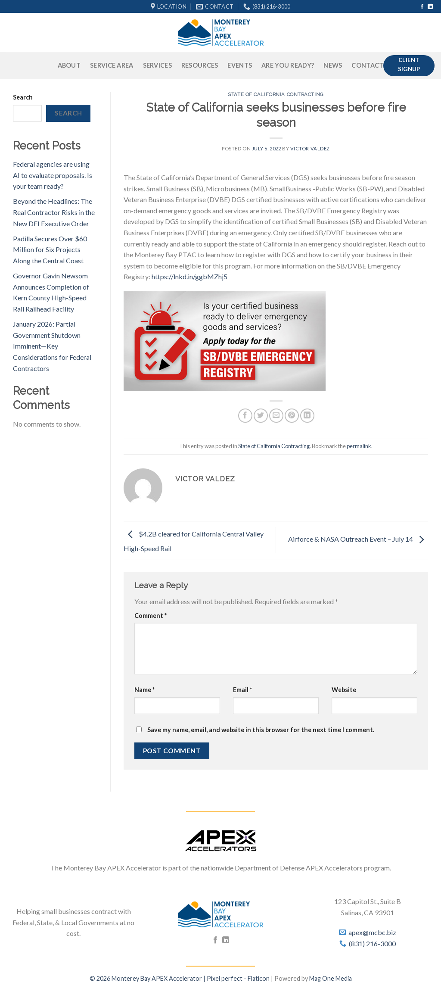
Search (23, 97)
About (69, 65)
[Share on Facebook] (245, 416)
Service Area (111, 65)
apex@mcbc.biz (372, 932)
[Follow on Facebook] (422, 7)
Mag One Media (330, 978)
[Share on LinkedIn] (307, 416)
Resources (199, 65)
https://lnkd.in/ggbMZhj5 (189, 276)
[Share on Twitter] (261, 416)
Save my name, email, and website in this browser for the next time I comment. (260, 729)
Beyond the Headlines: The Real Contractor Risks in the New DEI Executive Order (54, 212)
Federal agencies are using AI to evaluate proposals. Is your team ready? (52, 175)
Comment (150, 615)
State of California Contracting (275, 94)
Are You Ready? (287, 65)
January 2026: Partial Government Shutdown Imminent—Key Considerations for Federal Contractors (52, 346)
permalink (359, 446)
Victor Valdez (310, 148)
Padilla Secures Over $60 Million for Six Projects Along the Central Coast (50, 249)
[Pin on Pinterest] (292, 416)
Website (344, 689)
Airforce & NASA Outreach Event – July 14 (358, 539)
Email (242, 689)
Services (157, 65)
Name (144, 689)
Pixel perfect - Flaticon (238, 978)
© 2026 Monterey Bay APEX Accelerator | (148, 978)
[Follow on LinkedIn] (430, 7)
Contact (367, 65)
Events (239, 65)
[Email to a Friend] (276, 416)
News (332, 65)
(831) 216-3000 (372, 943)
